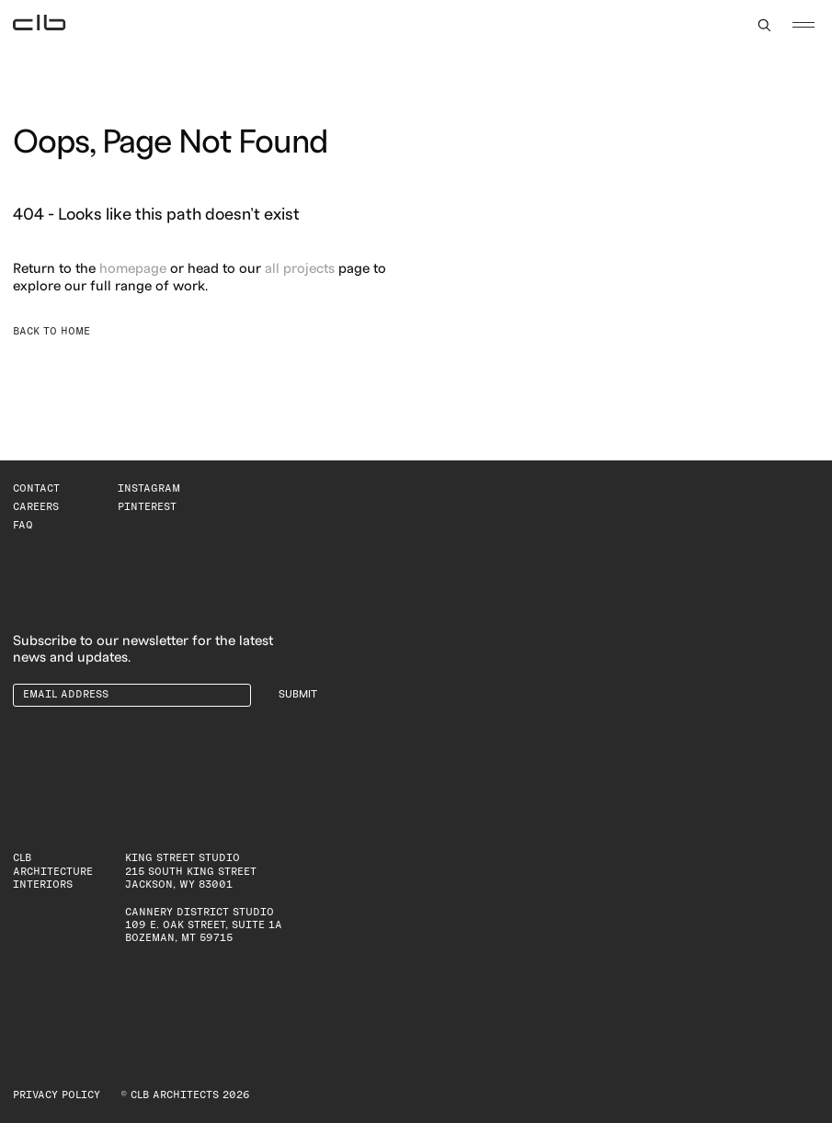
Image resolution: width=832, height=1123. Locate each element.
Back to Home (51, 331)
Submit (298, 694)
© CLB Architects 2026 (185, 1095)
